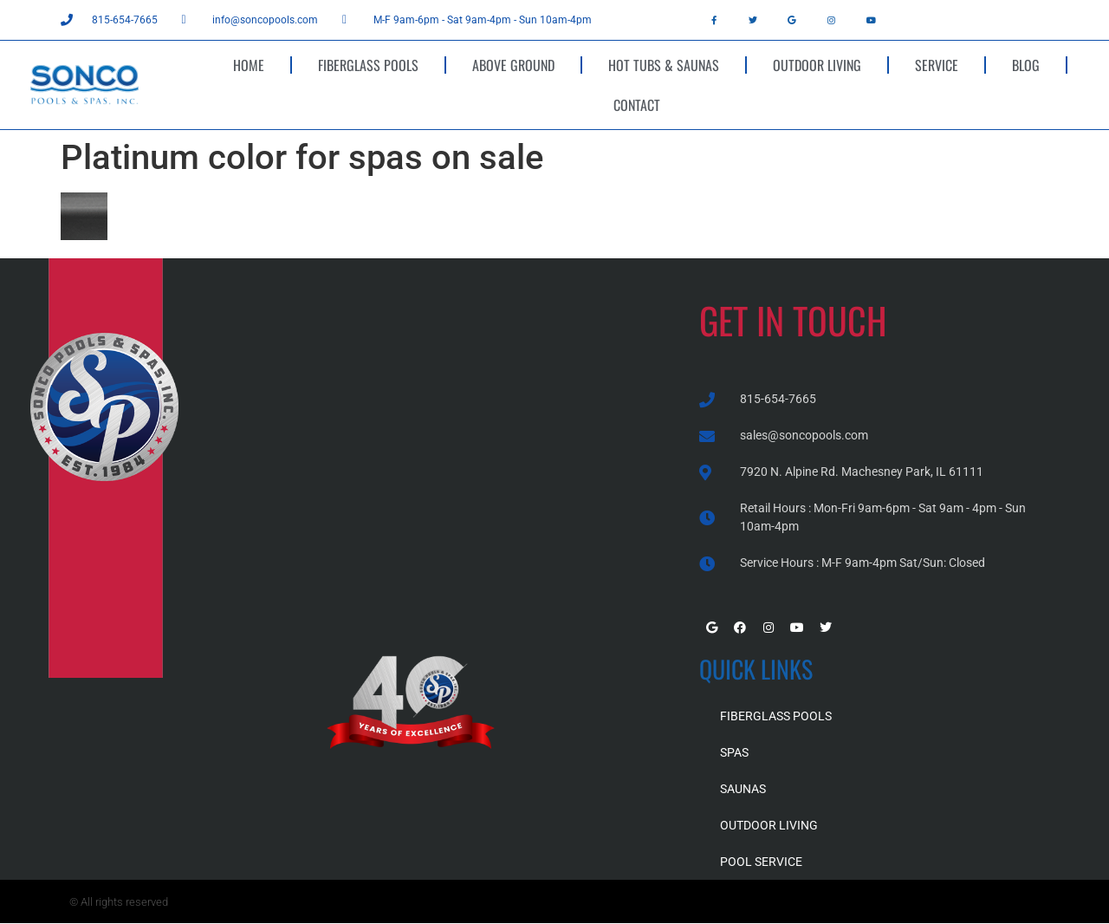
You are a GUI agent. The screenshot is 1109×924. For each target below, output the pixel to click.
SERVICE (936, 65)
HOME (248, 65)
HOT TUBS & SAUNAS (663, 65)
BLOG (1026, 65)
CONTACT (636, 104)
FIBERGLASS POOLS (368, 65)
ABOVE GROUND (513, 65)
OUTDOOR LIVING (817, 65)
